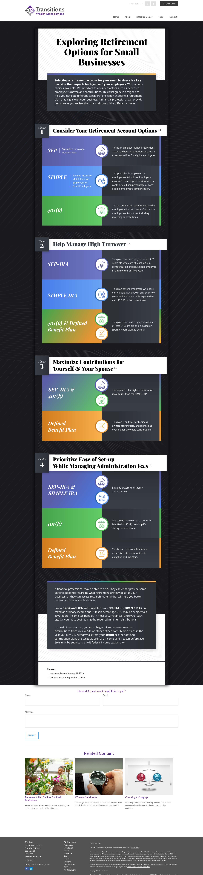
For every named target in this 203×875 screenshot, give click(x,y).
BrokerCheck (135, 847)
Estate (66, 851)
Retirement (68, 845)
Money (66, 859)
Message (29, 712)
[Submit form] (32, 735)
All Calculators (70, 870)
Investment (68, 848)
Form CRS (97, 843)
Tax (65, 856)
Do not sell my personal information (138, 867)
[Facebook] (153, 3)
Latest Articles (69, 864)
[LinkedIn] (147, 3)
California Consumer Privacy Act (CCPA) (155, 864)
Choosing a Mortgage (136, 797)
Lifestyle (67, 862)
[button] (116, 17)
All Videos (68, 867)
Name (28, 695)
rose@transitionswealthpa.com (37, 864)
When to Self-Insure (86, 797)
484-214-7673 (135, 4)
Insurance (68, 853)
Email (105, 695)
